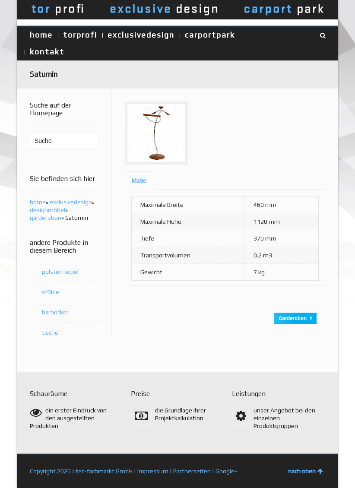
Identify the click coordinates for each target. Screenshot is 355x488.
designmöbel (47, 209)
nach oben (305, 471)
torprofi (80, 34)
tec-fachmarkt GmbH (104, 471)
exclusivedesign (141, 34)
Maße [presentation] (139, 180)
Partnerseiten (192, 471)
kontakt (47, 51)
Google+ (227, 471)
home (41, 34)
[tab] (139, 180)
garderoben (45, 217)
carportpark (210, 34)
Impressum (152, 471)
